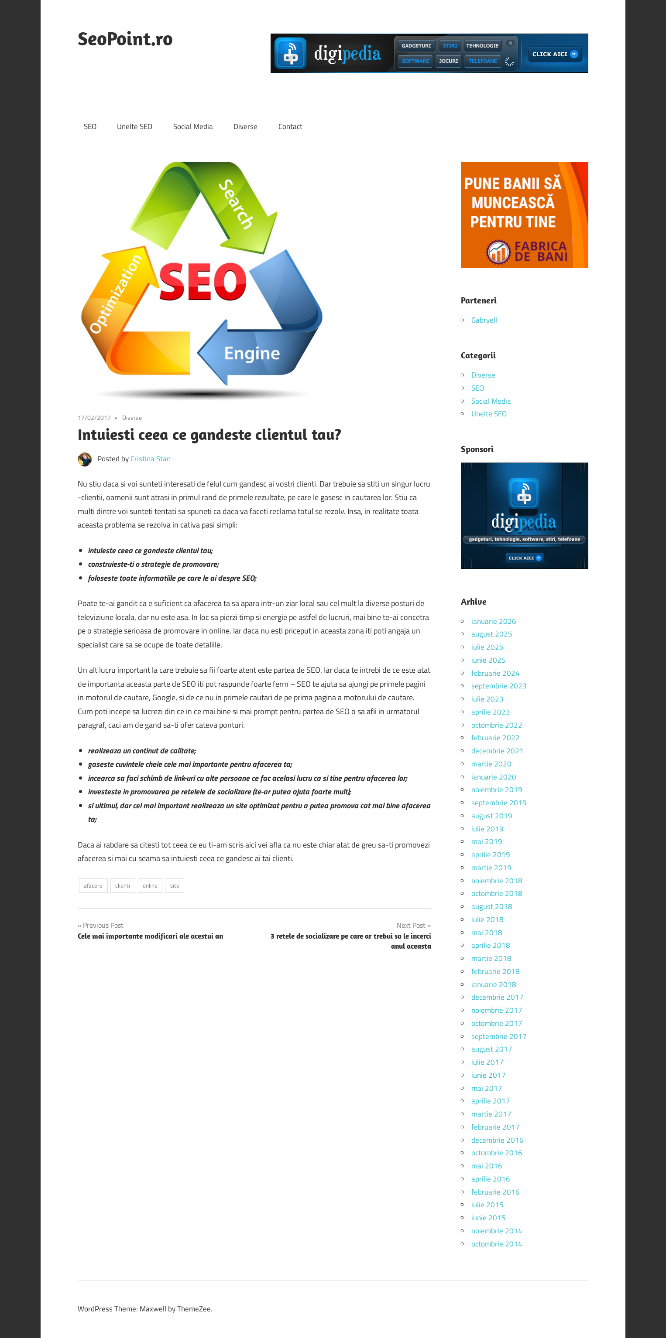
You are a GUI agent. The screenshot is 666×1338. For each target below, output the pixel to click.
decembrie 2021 (497, 750)
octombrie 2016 (496, 1152)
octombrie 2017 (496, 1023)
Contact (290, 126)
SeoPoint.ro (125, 38)
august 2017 (491, 1049)
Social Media (193, 126)
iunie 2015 (488, 1217)
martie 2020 (491, 763)
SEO (90, 126)
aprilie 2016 (490, 1179)
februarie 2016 (495, 1192)
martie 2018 (491, 958)
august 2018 (491, 906)
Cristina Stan (150, 458)
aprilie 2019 (490, 854)
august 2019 (491, 815)
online (150, 885)
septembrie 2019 (499, 802)
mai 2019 (486, 841)
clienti (122, 885)
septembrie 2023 (499, 685)
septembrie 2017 (499, 1036)
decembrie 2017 (497, 997)
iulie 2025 (487, 647)
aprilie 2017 (490, 1100)
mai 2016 (486, 1165)
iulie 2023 (487, 699)
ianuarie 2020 (493, 777)
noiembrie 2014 (496, 1230)
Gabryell (484, 320)
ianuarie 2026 (493, 621)
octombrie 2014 (496, 1243)
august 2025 (491, 634)
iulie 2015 (487, 1204)
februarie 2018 (495, 971)
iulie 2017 (487, 1062)
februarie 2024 (495, 673)
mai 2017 (486, 1088)
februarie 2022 (495, 737)
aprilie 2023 (490, 712)
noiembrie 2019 (496, 789)
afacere (93, 885)
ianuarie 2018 (493, 984)
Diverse (245, 126)
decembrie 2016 (497, 1140)
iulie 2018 (487, 919)
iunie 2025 (488, 660)
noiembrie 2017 (496, 1010)
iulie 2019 (487, 828)
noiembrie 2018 (496, 880)
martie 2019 (491, 867)
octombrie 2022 (496, 725)
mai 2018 (486, 932)
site (174, 885)
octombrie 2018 (496, 893)
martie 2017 (491, 1114)
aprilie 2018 (490, 945)
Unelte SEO (134, 126)
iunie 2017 (488, 1075)
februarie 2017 (495, 1127)
